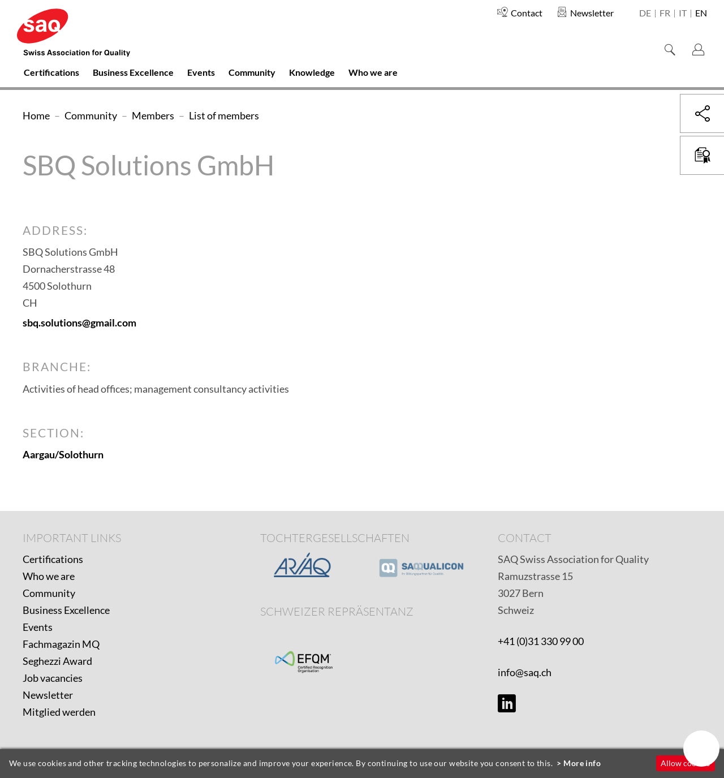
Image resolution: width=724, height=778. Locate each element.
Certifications (53, 559)
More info (582, 763)
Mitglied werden (59, 712)
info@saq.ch (524, 672)
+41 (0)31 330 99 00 (541, 641)
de (645, 14)
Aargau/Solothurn (63, 454)
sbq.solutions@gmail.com (79, 322)
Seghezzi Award (57, 661)
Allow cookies (685, 763)
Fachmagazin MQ (61, 644)
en (701, 14)
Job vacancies (53, 678)
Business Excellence (66, 610)
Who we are (49, 576)
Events (38, 627)
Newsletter (48, 695)
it (683, 14)
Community (49, 593)
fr (665, 14)
